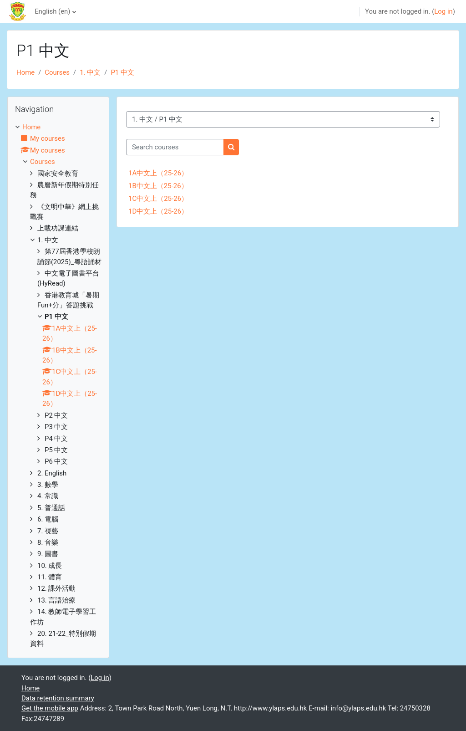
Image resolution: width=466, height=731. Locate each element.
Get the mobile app (49, 708)
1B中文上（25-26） (158, 186)
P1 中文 (122, 72)
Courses (57, 72)
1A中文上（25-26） (158, 173)
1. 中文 (90, 72)
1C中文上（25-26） (158, 198)
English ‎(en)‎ (52, 11)
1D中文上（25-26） (158, 211)
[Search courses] (175, 147)
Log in (443, 11)
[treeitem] (58, 385)
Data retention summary (57, 698)
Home (25, 72)
